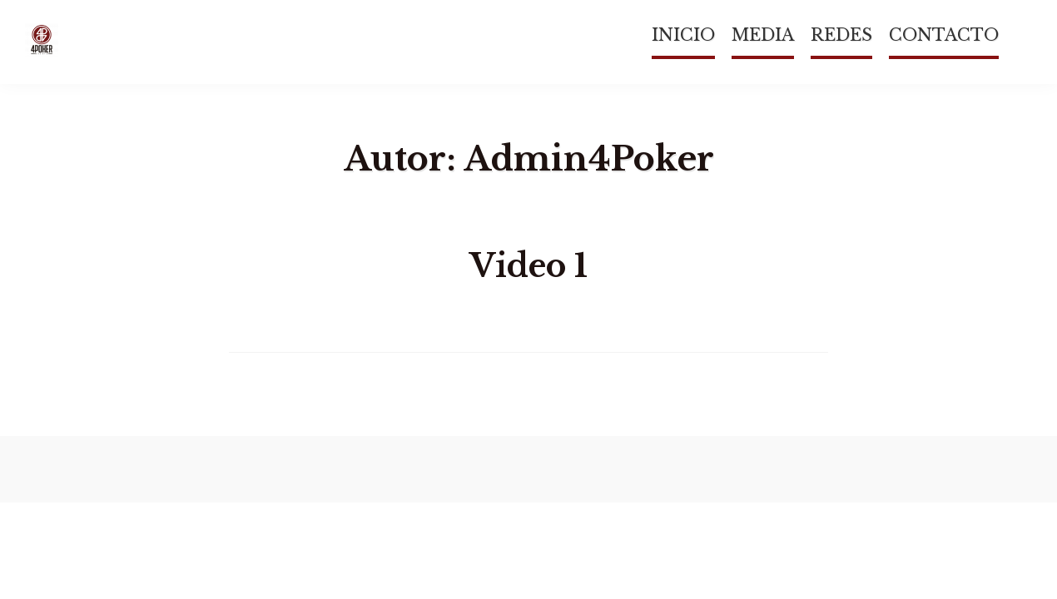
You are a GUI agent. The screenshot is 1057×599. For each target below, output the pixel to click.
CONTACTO (944, 35)
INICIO (683, 35)
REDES (841, 35)
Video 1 (528, 265)
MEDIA (763, 35)
